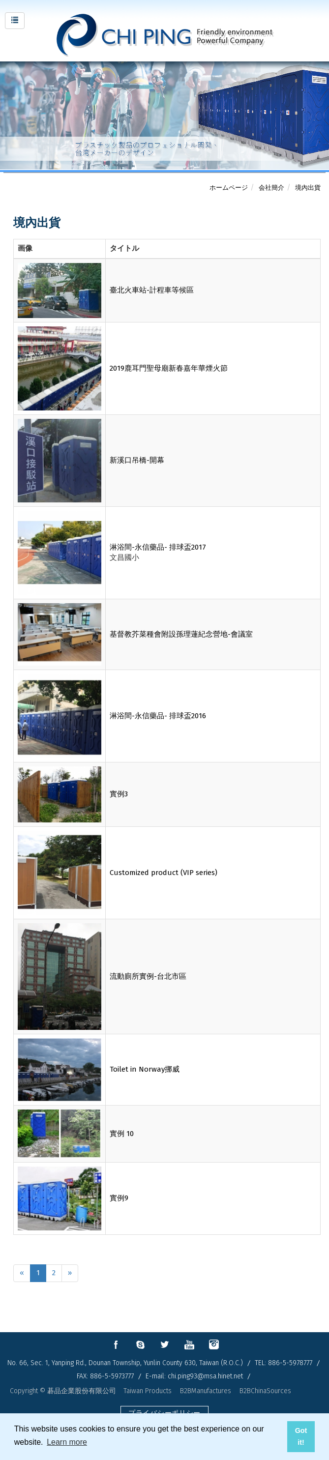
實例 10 (122, 1133)
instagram (214, 1344)
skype (140, 1344)
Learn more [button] (67, 1442)
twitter (164, 1344)
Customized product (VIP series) (163, 872)
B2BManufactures (205, 1391)
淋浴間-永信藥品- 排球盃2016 (158, 715)
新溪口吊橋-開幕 (137, 460)
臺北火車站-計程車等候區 (152, 290)
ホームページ (228, 187)
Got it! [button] (301, 1436)
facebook (115, 1344)
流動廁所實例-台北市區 (148, 976)
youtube (189, 1344)
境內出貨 (308, 187)
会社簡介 (271, 187)
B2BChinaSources (265, 1391)
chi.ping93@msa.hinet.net (205, 1376)
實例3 (119, 793)
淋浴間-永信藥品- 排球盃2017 (158, 547)
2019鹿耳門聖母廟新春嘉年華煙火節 (169, 368)
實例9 (119, 1198)
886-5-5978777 (290, 1363)
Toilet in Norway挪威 (144, 1069)
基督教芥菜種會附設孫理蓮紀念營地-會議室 (181, 634)
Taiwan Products (147, 1391)
